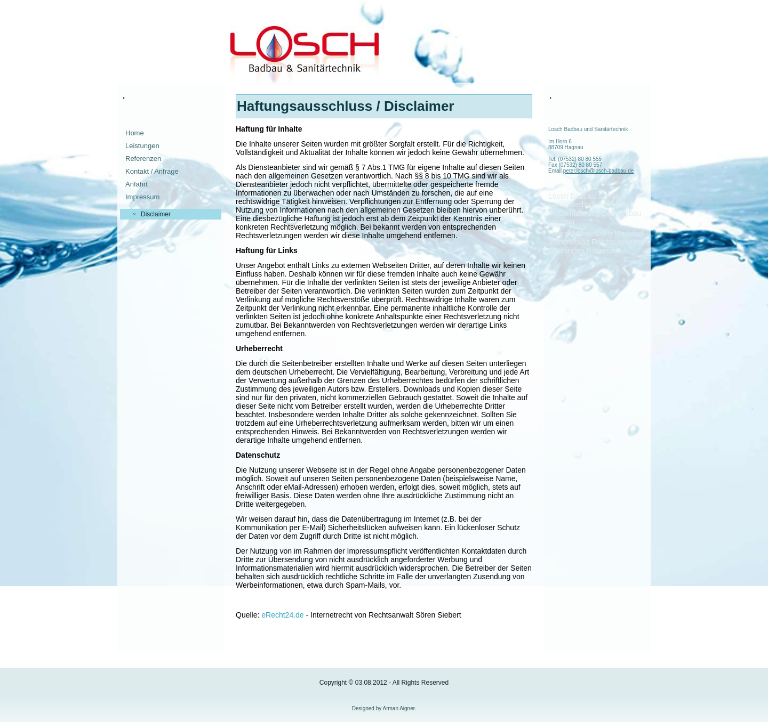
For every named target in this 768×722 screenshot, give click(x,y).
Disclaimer (156, 214)
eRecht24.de (282, 615)
